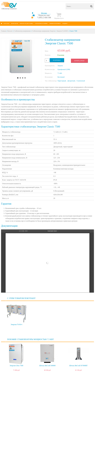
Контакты (14, 23)
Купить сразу (79, 61)
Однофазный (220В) (63, 69)
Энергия (60, 65)
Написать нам (43, 15)
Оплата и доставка (26, 23)
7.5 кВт (59, 73)
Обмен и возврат (55, 23)
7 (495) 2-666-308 (44, 18)
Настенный (61, 77)
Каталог (6, 23)
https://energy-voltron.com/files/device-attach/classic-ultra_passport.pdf (47, 261)
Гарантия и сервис (41, 23)
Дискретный (71, 81)
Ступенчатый (81, 81)
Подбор (64, 23)
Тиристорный (61, 81)
